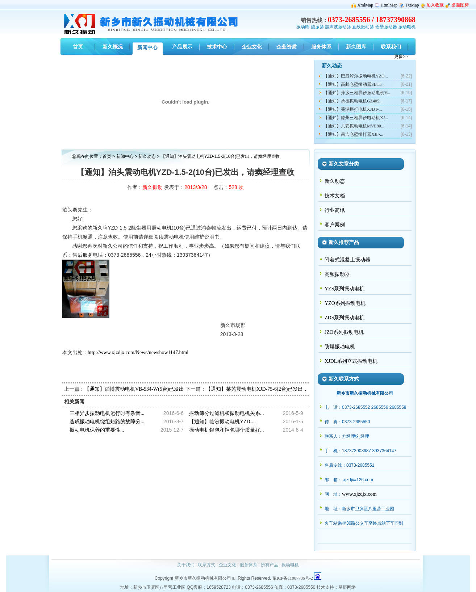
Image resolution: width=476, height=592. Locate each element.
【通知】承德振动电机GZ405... (353, 101)
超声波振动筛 (338, 26)
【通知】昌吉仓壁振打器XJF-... (353, 134)
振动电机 (407, 26)
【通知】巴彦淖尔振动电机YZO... (355, 76)
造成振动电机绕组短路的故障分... (107, 421)
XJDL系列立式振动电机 (351, 361)
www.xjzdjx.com (359, 494)
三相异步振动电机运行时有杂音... (107, 413)
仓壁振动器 (386, 26)
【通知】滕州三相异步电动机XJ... (355, 117)
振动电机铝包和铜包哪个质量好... (226, 430)
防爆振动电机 (340, 346)
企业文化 (227, 564)
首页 (107, 156)
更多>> (401, 56)
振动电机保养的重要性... (97, 430)
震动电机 (161, 228)
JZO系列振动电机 (344, 332)
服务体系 (248, 564)
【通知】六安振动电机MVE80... (353, 126)
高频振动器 (337, 274)
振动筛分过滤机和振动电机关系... (226, 413)
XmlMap (365, 5)
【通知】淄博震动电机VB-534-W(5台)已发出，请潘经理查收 (152, 389)
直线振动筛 (363, 26)
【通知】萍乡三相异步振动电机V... (356, 92)
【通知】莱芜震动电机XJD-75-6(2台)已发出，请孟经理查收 (272, 389)
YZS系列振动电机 (344, 288)
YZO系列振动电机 (345, 303)
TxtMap (412, 5)
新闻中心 (125, 156)
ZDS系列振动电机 (344, 317)
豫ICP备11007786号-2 (292, 578)
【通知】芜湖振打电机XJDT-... (352, 109)
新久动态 (147, 156)
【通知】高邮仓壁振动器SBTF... (354, 84)
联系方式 (206, 564)
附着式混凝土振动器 (347, 260)
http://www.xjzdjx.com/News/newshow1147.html (138, 352)
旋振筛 (317, 26)
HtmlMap (389, 5)
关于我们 (186, 564)
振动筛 (302, 26)
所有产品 (269, 564)
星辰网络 (347, 587)
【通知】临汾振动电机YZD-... (222, 421)
